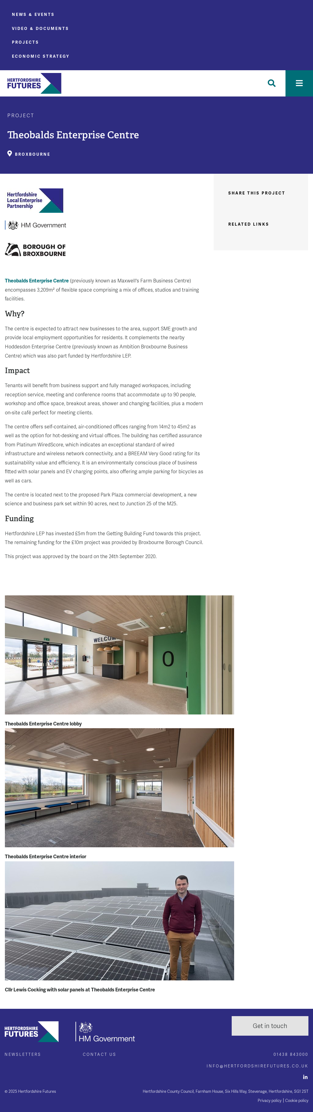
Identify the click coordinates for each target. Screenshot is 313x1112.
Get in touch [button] (270, 1026)
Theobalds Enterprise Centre (37, 281)
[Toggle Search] (271, 83)
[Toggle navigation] (299, 83)
